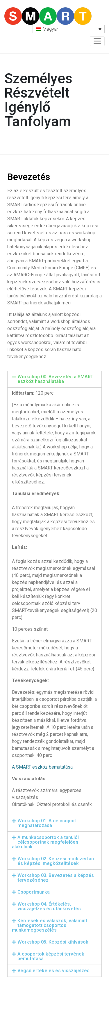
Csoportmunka (33, 892)
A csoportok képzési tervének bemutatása (50, 956)
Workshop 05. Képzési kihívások (52, 942)
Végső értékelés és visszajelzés (53, 970)
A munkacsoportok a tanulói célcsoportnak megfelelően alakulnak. (45, 842)
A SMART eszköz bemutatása (42, 767)
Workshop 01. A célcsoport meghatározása (47, 823)
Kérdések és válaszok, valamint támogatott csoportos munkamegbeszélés (49, 925)
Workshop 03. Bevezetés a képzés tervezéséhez (55, 878)
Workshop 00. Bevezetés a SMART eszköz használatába (55, 379)
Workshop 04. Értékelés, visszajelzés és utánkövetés (49, 906)
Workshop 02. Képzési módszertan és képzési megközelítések (55, 861)
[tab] (54, 379)
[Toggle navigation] (97, 41)
